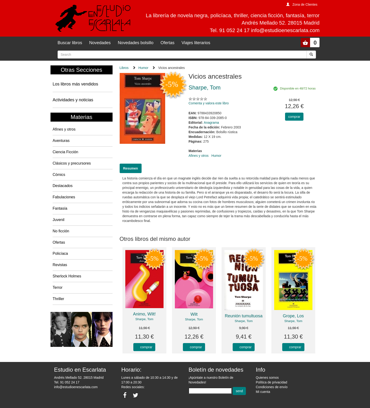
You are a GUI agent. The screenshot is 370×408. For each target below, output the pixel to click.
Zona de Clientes (304, 4)
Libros (124, 68)
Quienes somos (267, 377)
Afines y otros (64, 129)
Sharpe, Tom (144, 319)
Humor (143, 68)
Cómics (59, 175)
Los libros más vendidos (75, 84)
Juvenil (58, 220)
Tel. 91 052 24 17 (66, 382)
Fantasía (60, 208)
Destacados (63, 186)
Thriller (58, 299)
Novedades (100, 42)
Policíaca (60, 253)
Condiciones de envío (272, 387)
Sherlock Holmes (67, 276)
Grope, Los (293, 316)
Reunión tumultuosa (244, 316)
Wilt (194, 314)
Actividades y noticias (73, 100)
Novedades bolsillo (135, 42)
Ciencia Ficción (65, 152)
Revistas (60, 265)
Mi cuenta (263, 392)
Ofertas (167, 42)
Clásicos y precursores (72, 163)
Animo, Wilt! (144, 314)
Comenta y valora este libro (209, 103)
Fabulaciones (64, 197)
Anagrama (211, 122)
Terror (58, 287)
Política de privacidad (271, 382)
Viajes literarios (195, 42)
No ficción (61, 231)
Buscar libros (70, 42)
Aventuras (61, 141)
